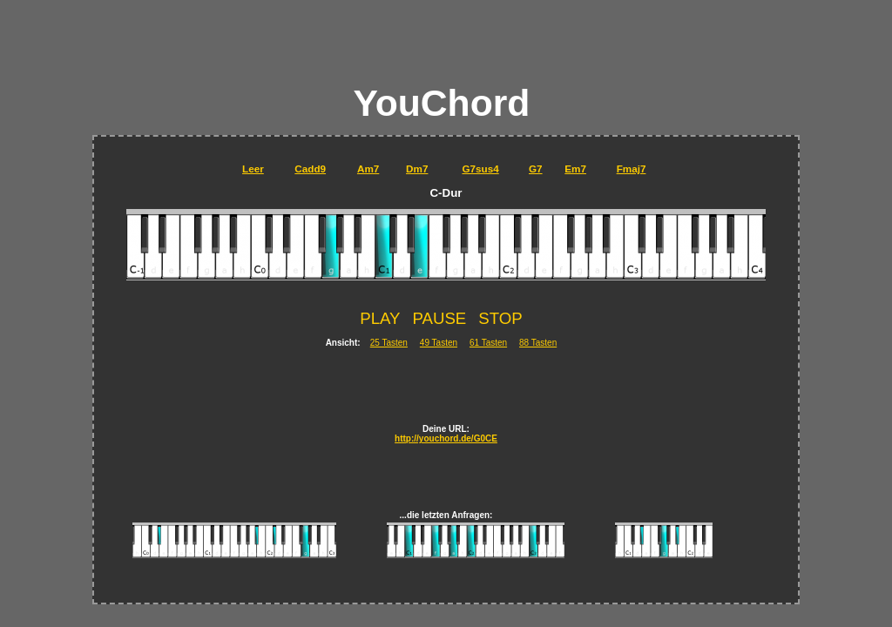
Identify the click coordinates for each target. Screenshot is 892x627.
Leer (253, 168)
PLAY (380, 318)
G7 (536, 168)
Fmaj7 (631, 168)
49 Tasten (438, 342)
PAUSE (439, 318)
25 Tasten (389, 342)
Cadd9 (310, 168)
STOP (500, 318)
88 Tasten (538, 342)
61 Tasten (488, 342)
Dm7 (417, 168)
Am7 (368, 168)
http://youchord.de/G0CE (446, 438)
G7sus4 (480, 168)
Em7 (575, 168)
